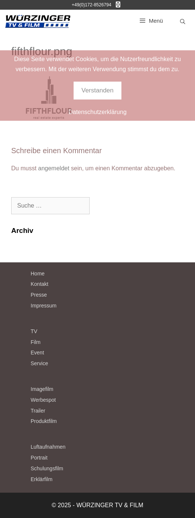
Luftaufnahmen (48, 447)
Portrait (39, 458)
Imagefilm (42, 389)
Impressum (43, 306)
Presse (39, 295)
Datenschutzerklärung (97, 112)
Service (39, 363)
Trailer (38, 411)
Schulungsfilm (47, 468)
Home (37, 274)
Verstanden (97, 90)
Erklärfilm (41, 479)
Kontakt (39, 284)
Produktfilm (44, 421)
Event (37, 353)
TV (34, 331)
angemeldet (53, 168)
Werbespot (43, 400)
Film (35, 342)
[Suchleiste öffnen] (182, 22)
